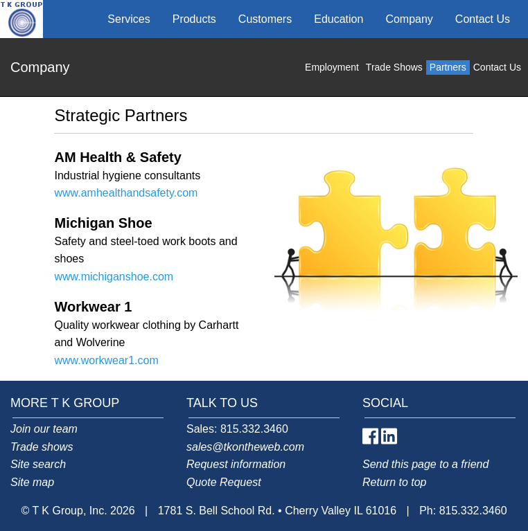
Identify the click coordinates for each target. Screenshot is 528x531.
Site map (32, 482)
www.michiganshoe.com (113, 276)
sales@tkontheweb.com (245, 447)
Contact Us (482, 19)
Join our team (44, 429)
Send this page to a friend (425, 464)
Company (408, 19)
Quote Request (223, 482)
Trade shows (41, 447)
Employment (332, 67)
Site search (38, 464)
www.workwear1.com (106, 360)
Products (194, 19)
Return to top (394, 482)
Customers (265, 19)
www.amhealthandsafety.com (125, 193)
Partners (448, 67)
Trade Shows (394, 67)
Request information (235, 464)
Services (128, 19)
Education (338, 19)
